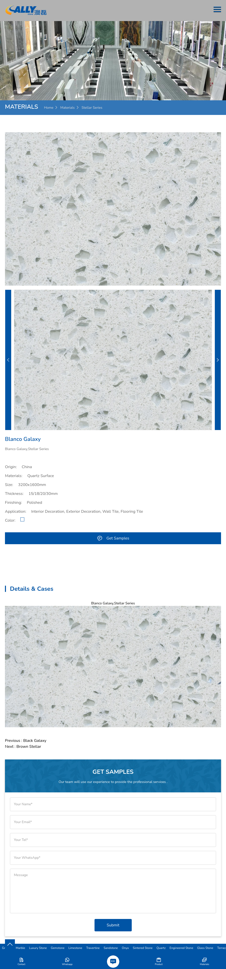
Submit (113, 925)
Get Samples (113, 538)
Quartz (161, 948)
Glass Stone (205, 948)
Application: (15, 511)
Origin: (11, 467)
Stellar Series (92, 107)
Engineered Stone (181, 948)
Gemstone (58, 948)
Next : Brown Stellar (23, 746)
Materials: (13, 476)
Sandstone (111, 948)
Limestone (75, 948)
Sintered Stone (143, 948)
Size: (9, 484)
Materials (67, 107)
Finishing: (13, 502)
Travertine (92, 948)
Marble (20, 948)
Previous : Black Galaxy (25, 740)
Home (48, 107)
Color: (10, 520)
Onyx (125, 948)
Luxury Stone (38, 948)
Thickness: (14, 493)
